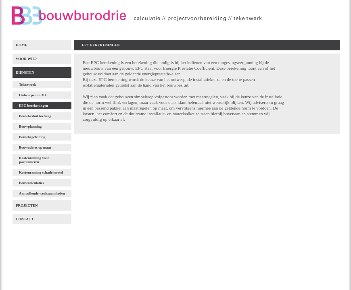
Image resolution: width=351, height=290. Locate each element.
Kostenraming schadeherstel (41, 172)
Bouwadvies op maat (35, 147)
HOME (21, 45)
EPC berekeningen (33, 106)
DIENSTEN (25, 72)
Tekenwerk (27, 85)
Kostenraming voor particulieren (34, 160)
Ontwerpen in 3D (32, 95)
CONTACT (24, 219)
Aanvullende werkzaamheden (42, 193)
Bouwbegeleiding (32, 137)
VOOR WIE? (26, 59)
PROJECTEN (27, 205)
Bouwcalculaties (31, 183)
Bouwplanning (30, 126)
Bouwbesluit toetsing (35, 116)
